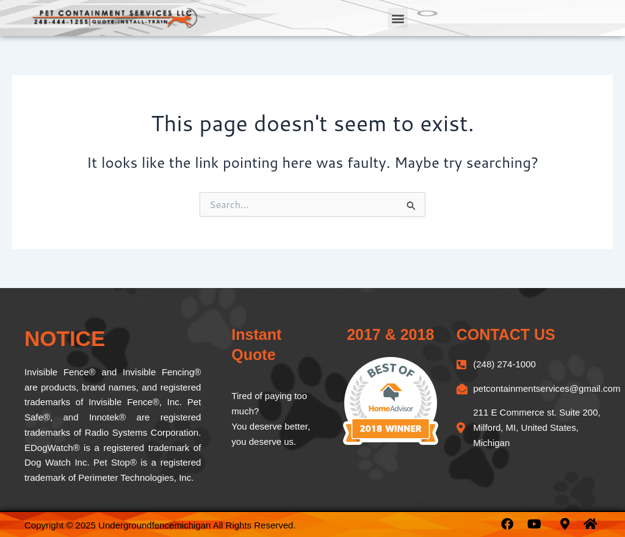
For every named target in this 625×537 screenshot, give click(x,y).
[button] (398, 18)
